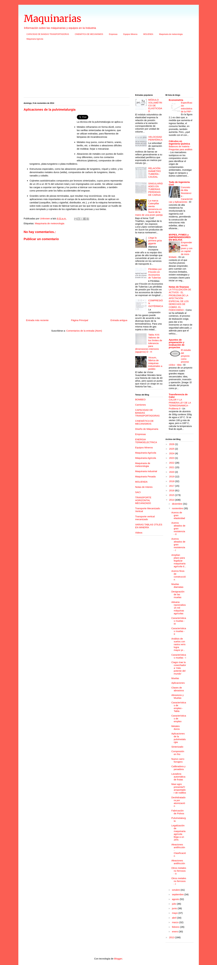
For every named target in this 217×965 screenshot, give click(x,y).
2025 (172, 448)
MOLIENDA (148, 34)
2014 (172, 499)
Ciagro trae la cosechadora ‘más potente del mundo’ (178, 668)
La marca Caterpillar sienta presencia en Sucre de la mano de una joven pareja (149, 207)
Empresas (113, 34)
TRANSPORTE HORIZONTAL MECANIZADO (143, 500)
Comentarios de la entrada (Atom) (84, 330)
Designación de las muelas (178, 594)
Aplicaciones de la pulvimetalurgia (178, 737)
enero (175, 931)
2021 (172, 467)
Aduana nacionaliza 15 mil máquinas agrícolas (178, 608)
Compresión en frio (177, 752)
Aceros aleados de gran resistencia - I (178, 544)
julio (174, 903)
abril (174, 917)
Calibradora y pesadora (178, 768)
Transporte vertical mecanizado (145, 518)
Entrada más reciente (37, 320)
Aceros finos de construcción (178, 575)
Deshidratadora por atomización (178, 801)
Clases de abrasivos (177, 689)
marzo (175, 922)
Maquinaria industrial (146, 471)
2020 (172, 472)
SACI (138, 492)
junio (175, 908)
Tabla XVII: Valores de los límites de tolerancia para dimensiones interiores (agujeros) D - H (148, 343)
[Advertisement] (108, 68)
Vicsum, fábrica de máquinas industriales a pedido (155, 363)
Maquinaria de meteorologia (171, 34)
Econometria (176, 100)
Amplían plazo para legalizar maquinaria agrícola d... (178, 561)
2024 (172, 453)
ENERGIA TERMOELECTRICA (146, 441)
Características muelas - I (178, 656)
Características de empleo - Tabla (178, 706)
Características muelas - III (178, 621)
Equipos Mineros (130, 34)
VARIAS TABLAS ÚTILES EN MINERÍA (148, 526)
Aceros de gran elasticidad (178, 515)
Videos (139, 532)
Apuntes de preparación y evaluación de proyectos (176, 343)
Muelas (175, 678)
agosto (176, 899)
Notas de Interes (144, 487)
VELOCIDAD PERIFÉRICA (155, 138)
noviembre (178, 508)
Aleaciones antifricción (178, 862)
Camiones (140, 404)
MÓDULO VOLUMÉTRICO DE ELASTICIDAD (155, 105)
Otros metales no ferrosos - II (178, 871)
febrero (176, 927)
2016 (172, 490)
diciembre (177, 503)
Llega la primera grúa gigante (155, 240)
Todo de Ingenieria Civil (179, 183)
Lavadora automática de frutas (178, 776)
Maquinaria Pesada (145, 476)
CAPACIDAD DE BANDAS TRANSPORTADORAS (48, 34)
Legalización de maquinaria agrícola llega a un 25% (178, 832)
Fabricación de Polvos (177, 812)
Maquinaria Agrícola (145, 452)
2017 (172, 485)
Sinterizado (177, 746)
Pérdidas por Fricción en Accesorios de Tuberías (155, 273)
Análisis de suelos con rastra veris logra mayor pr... (178, 644)
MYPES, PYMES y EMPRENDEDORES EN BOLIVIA (180, 237)
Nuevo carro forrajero (177, 760)
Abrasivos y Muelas (177, 696)
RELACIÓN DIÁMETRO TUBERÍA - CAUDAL (154, 172)
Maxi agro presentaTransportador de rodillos (178, 788)
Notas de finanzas (179, 286)
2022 (172, 462)
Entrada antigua (119, 320)
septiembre (178, 894)
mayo (175, 913)
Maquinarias (52, 18)
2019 (172, 476)
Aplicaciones (178, 682)
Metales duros (175, 727)
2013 (172, 937)
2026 (172, 444)
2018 (172, 481)
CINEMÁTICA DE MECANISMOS (89, 34)
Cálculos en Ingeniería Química (179, 142)
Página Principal (79, 320)
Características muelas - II (178, 631)
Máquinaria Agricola (35, 39)
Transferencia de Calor (178, 395)
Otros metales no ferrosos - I (178, 881)
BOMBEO (140, 399)
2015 (172, 495)
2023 (172, 458)
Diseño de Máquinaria (146, 429)
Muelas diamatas (177, 585)
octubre (176, 889)
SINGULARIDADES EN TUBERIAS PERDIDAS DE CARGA (155, 189)
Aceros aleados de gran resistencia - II (178, 528)
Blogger (118, 958)
